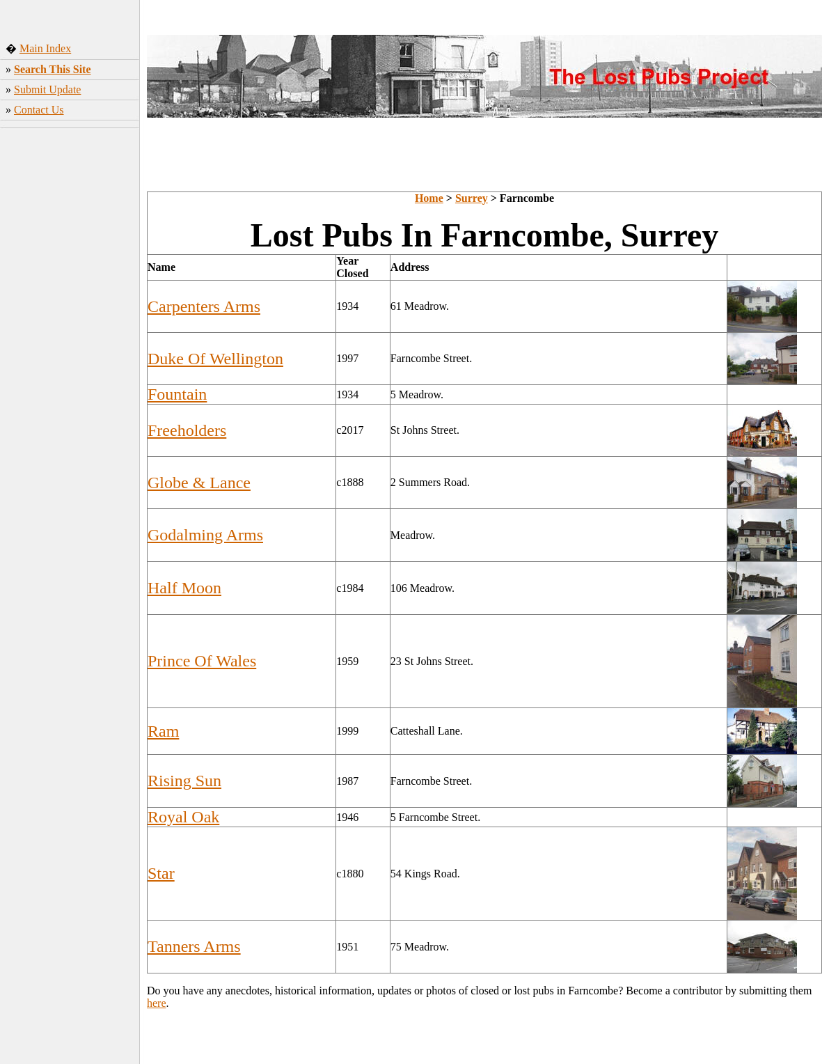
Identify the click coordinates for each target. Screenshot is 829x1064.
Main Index (45, 48)
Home (429, 198)
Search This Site (52, 69)
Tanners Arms (194, 946)
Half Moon (184, 588)
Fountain (177, 394)
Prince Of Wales (202, 661)
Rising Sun (184, 781)
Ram (163, 731)
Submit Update (47, 89)
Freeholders (187, 430)
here (156, 1003)
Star (161, 873)
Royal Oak (183, 817)
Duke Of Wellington (215, 359)
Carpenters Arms (204, 306)
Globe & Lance (199, 483)
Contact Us (39, 110)
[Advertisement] (70, 352)
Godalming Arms (205, 535)
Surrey (471, 198)
